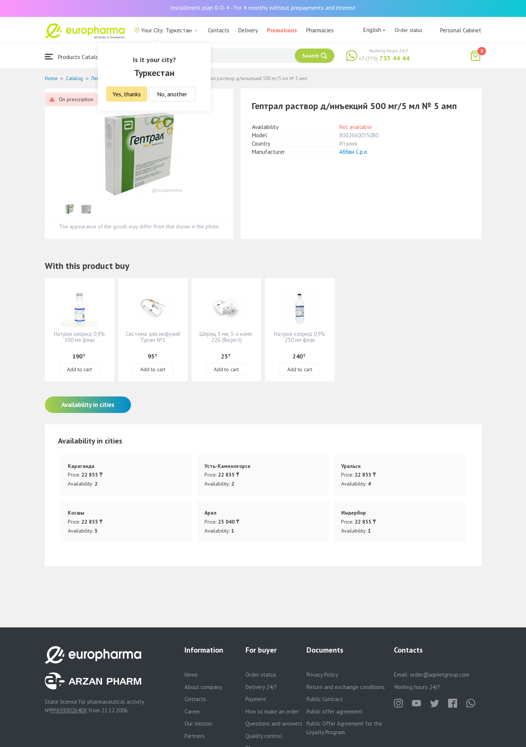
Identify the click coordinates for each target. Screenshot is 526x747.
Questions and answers (273, 723)
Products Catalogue (76, 57)
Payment (255, 699)
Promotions (282, 30)
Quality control (263, 735)
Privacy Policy (322, 674)
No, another (172, 94)
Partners (194, 735)
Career (192, 711)
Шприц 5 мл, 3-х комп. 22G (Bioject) (226, 336)
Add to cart (79, 369)
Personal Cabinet (460, 30)
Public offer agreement (334, 711)
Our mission (198, 723)
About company (203, 687)
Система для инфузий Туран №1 (153, 336)
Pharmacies (320, 30)
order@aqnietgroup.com (439, 674)
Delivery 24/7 (261, 687)
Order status (408, 30)
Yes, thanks (127, 94)
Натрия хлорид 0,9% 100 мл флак (79, 336)
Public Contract (324, 699)
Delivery (248, 30)
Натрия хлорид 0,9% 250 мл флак (299, 336)
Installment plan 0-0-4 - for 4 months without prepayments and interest (263, 7)
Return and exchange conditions (345, 687)
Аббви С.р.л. (353, 151)
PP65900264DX (68, 710)
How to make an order (272, 711)
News (191, 674)
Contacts (218, 30)
